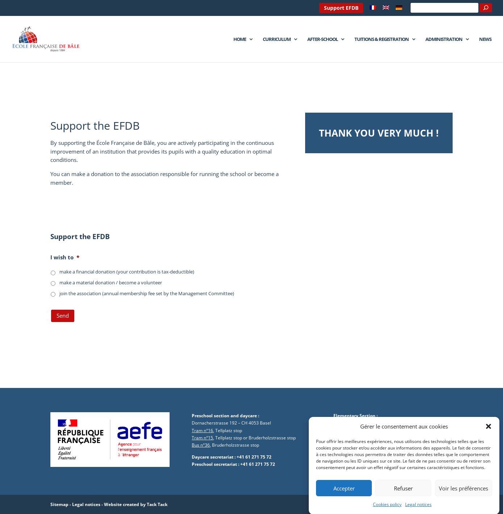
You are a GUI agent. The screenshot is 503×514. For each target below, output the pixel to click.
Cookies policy (387, 508)
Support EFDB (341, 7)
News (485, 39)
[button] (488, 430)
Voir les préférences (463, 491)
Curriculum (277, 39)
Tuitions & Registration (381, 39)
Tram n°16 (202, 430)
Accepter (344, 491)
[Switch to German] (399, 9)
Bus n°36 (201, 445)
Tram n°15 (202, 438)
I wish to (64, 257)
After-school (322, 39)
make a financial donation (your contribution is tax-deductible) (126, 271)
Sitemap (59, 504)
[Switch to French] (373, 9)
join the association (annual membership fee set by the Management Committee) (146, 293)
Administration (443, 39)
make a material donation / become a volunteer (110, 282)
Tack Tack (157, 504)
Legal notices (418, 508)
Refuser (403, 491)
